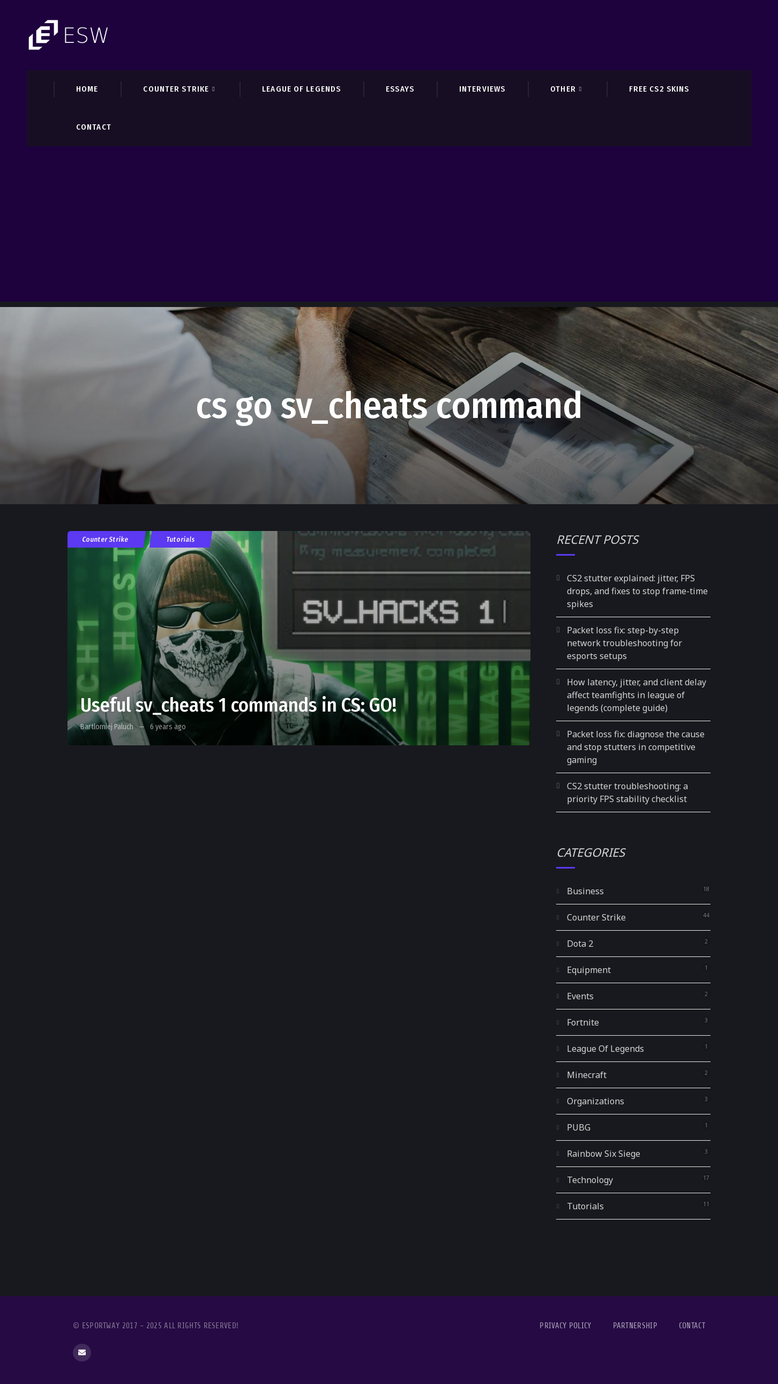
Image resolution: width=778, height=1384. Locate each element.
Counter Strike (105, 539)
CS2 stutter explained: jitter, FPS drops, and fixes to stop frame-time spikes (637, 591)
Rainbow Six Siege (603, 1153)
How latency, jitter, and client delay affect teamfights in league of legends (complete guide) (636, 695)
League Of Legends (605, 1048)
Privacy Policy (565, 1325)
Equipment (589, 970)
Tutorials (181, 539)
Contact (692, 1325)
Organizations (595, 1101)
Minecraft (587, 1075)
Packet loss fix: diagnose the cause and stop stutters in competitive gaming (636, 747)
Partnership (635, 1325)
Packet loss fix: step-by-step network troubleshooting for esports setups (624, 643)
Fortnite (583, 1022)
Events (580, 996)
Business (585, 891)
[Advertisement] (389, 227)
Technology (590, 1180)
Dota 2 (580, 943)
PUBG (578, 1127)
